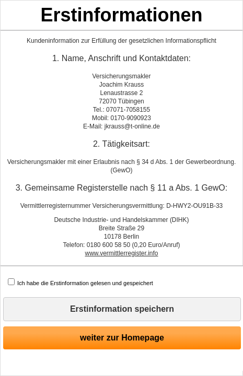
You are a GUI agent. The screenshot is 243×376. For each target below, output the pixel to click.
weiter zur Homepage (122, 337)
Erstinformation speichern (122, 308)
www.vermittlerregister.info (121, 253)
